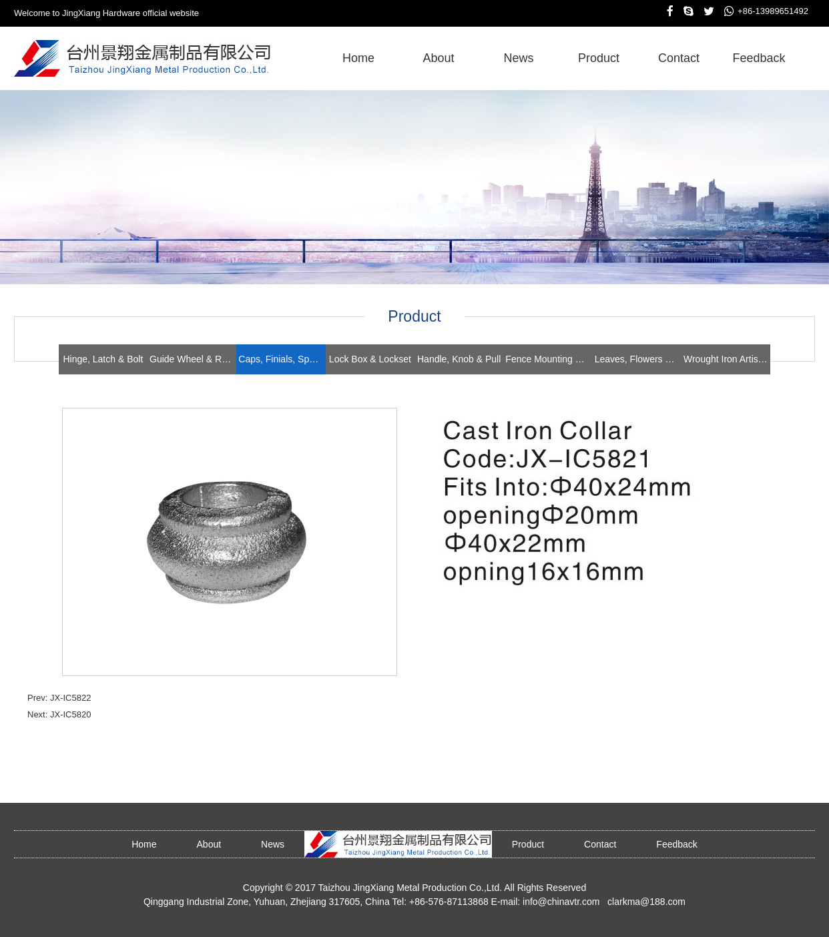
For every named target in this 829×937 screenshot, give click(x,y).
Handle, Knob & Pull (459, 359)
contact (679, 58)
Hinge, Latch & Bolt (103, 359)
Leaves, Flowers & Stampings (638, 359)
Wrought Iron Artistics (726, 359)
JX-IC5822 (70, 698)
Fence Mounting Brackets (548, 359)
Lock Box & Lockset (370, 359)
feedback (758, 58)
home (358, 58)
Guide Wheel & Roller (193, 359)
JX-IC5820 (70, 714)
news (518, 58)
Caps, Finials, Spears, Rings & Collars (281, 359)
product (598, 58)
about (438, 58)
